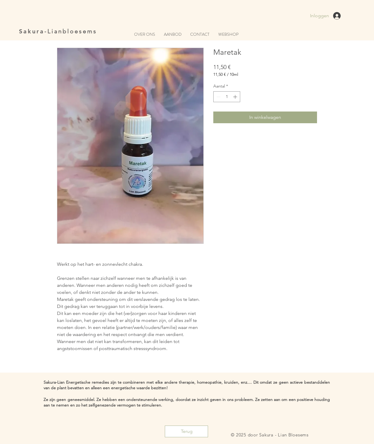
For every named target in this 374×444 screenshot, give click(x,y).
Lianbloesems (72, 31)
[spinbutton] (226, 97)
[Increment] (235, 97)
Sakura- (33, 31)
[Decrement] (217, 97)
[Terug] (186, 431)
